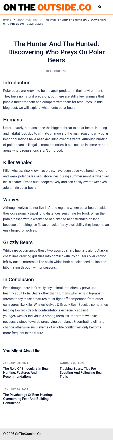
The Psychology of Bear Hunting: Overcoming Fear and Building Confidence (28, 399)
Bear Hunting (56, 71)
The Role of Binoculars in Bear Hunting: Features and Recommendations (26, 373)
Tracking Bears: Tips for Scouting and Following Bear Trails (81, 373)
